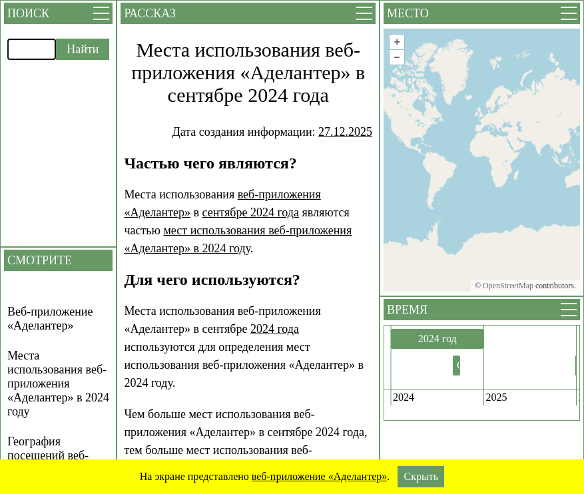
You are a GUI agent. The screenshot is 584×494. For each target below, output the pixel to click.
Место (408, 13)
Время (407, 309)
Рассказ (149, 13)
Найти (83, 49)
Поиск (28, 13)
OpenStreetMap (508, 285)
